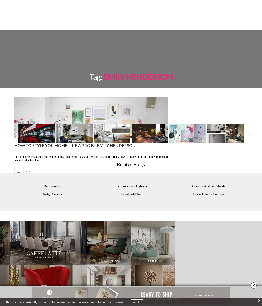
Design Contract (53, 180)
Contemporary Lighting (131, 171)
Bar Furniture (53, 171)
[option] (36, 122)
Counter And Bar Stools (208, 171)
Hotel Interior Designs (209, 180)
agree (137, 302)
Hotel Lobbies (131, 180)
